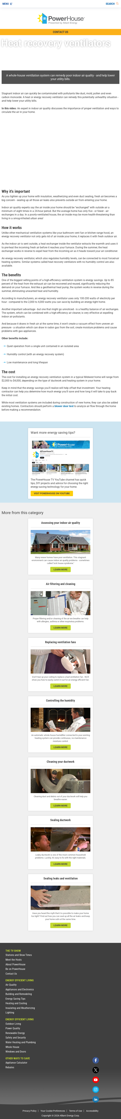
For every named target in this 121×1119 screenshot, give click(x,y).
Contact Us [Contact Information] (60, 32)
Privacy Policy (29, 1111)
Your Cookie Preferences (53, 1111)
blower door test (63, 406)
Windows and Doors (16, 1051)
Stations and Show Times (19, 955)
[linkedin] (95, 1099)
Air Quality (11, 984)
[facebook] (95, 1060)
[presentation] (60, 151)
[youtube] (95, 1080)
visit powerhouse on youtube (52, 493)
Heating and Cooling (16, 1003)
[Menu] (7, 3)
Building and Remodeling (19, 994)
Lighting (10, 1012)
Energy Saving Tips (15, 998)
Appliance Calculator (16, 1062)
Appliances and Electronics (20, 989)
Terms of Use (75, 1111)
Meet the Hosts (14, 959)
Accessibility (92, 1111)
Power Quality (13, 1028)
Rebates (10, 1067)
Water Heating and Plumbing (21, 1042)
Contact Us (11, 973)
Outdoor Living (13, 1023)
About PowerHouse (15, 964)
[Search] (112, 3)
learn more (60, 569)
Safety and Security (16, 1037)
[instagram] (95, 1089)
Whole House (12, 1047)
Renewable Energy (15, 1033)
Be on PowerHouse (15, 969)
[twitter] (95, 1070)
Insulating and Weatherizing (20, 1008)
